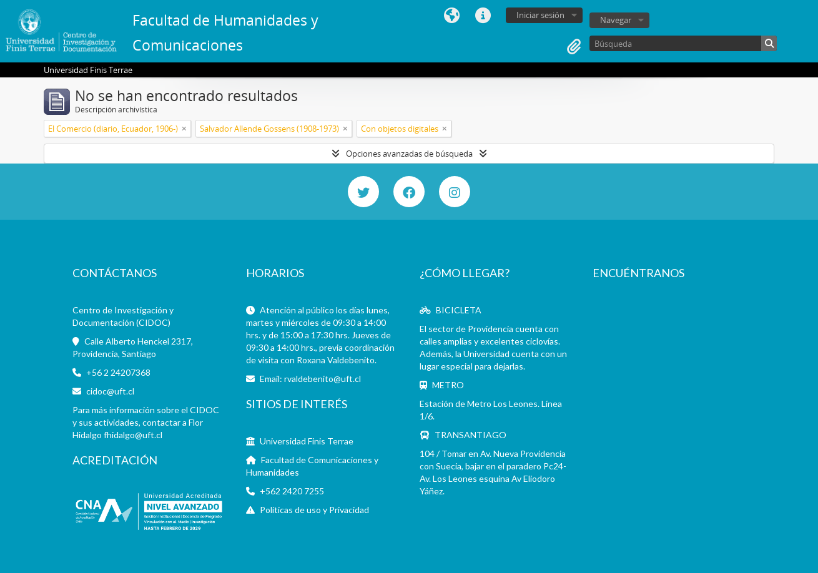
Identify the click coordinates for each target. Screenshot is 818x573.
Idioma (451, 15)
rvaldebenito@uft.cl (322, 378)
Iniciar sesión (540, 15)
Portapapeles (573, 46)
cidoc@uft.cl (110, 391)
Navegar (615, 20)
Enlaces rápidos (482, 15)
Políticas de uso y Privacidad (314, 509)
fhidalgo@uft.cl (133, 434)
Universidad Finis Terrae (306, 441)
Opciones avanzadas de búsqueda (409, 153)
